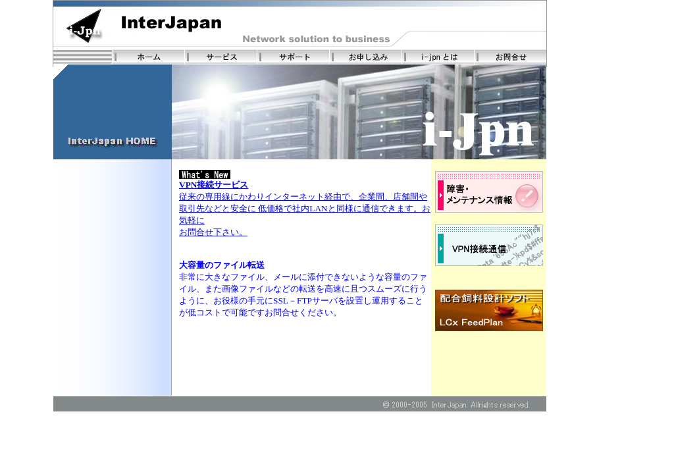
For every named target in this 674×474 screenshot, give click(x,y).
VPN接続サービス (213, 185)
